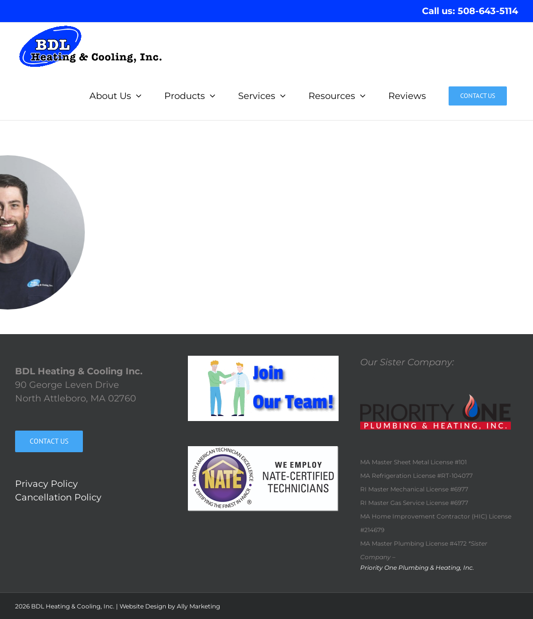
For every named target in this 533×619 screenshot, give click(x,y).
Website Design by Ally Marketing (170, 606)
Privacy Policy (46, 483)
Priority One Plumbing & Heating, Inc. (417, 567)
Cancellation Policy (58, 497)
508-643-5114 (488, 11)
